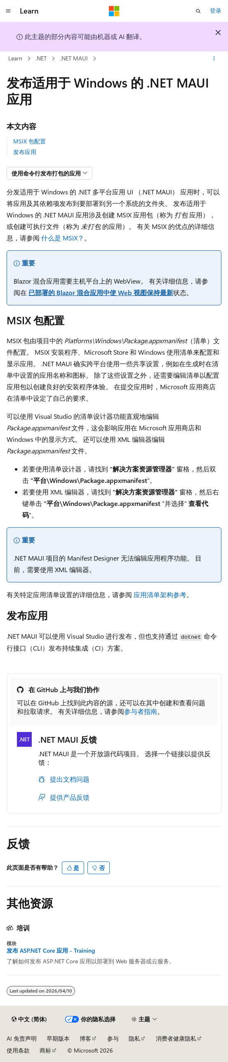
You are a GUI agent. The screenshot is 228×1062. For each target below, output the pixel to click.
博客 (85, 1038)
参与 (113, 1038)
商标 (45, 1050)
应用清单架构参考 (160, 594)
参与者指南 (140, 711)
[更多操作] (214, 58)
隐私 (134, 1038)
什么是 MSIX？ (62, 237)
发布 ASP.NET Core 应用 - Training (51, 950)
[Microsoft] (114, 11)
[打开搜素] (198, 11)
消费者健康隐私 (176, 1038)
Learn (15, 58)
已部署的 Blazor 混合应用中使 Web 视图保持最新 (100, 292)
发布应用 (24, 152)
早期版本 (58, 1038)
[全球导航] (8, 11)
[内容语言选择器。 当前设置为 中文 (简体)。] (29, 1019)
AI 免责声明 (22, 1038)
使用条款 (18, 1050)
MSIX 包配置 (29, 141)
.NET (41, 58)
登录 (215, 10)
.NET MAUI (74, 58)
